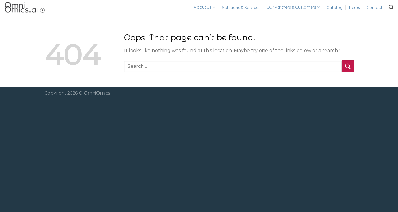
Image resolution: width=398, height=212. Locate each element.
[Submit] (348, 66)
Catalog (334, 7)
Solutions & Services (241, 7)
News (354, 7)
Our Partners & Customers (293, 7)
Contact (374, 7)
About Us (204, 7)
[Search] (391, 7)
